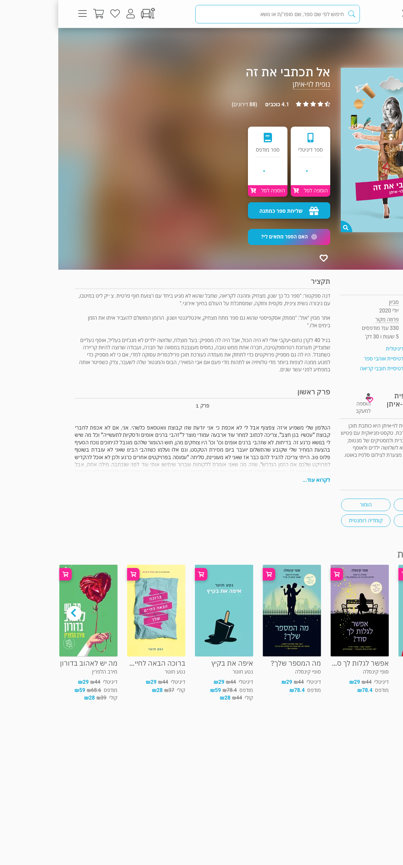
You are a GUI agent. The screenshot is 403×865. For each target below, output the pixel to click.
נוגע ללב (360, 505)
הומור (307, 505)
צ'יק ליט (360, 520)
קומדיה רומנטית (307, 520)
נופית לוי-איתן (253, 84)
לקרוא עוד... (258, 480)
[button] (231, 237)
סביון (335, 302)
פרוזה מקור (364, 41)
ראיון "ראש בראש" (368, 462)
